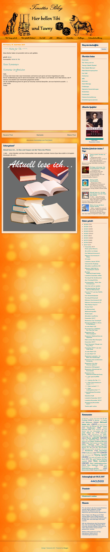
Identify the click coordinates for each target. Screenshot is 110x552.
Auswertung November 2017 (92, 403)
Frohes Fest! (89, 307)
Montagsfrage (99, 446)
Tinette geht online (91, 406)
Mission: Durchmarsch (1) (93, 302)
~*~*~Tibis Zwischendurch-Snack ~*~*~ (93, 383)
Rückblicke (89, 450)
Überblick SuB (89, 395)
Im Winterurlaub (90, 309)
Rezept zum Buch (102, 449)
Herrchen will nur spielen (92, 286)
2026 (86, 224)
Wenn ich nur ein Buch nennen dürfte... (97, 205)
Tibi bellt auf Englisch (95, 457)
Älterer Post (71, 135)
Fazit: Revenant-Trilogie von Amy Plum (93, 344)
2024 (86, 229)
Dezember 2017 (90, 318)
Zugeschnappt (98, 470)
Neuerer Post (8, 135)
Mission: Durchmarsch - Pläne (92, 256)
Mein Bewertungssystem (90, 70)
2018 (86, 242)
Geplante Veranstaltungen (90, 89)
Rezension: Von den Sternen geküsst (91, 364)
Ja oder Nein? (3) (90, 326)
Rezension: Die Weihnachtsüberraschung (93, 373)
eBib (50, 38)
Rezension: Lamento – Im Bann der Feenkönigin (92, 356)
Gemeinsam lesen (100, 436)
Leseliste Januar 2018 (92, 261)
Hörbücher (85, 76)
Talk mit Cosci (86, 455)
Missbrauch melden (89, 496)
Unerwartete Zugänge (91, 263)
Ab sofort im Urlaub (91, 251)
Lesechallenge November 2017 (93, 392)
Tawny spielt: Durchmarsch (94, 180)
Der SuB (42, 38)
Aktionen (59, 38)
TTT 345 (87, 259)
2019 (86, 240)
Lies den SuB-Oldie (88, 439)
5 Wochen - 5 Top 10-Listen (91, 418)
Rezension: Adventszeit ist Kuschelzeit (93, 370)
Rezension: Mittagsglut (92, 367)
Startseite (40, 135)
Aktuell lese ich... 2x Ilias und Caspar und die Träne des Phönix (27, 150)
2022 (86, 233)
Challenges (81, 38)
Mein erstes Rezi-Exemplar (93, 339)
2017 (86, 245)
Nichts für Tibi (15, 59)
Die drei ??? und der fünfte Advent (93, 292)
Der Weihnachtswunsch (92, 253)
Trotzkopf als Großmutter (93, 278)
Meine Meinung (88, 444)
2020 (86, 238)
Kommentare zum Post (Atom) (43, 140)
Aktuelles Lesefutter (91, 316)
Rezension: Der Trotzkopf (93, 320)
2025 (86, 226)
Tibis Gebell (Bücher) (28, 38)
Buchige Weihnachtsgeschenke (92, 272)
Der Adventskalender (91, 295)
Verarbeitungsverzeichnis (90, 100)
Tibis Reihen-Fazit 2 (91, 304)
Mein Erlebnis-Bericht (98, 441)
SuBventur (89, 453)
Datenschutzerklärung (95, 38)
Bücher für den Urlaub (99, 426)
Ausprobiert (85, 426)
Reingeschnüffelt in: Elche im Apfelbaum (93, 323)
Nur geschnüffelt (101, 447)
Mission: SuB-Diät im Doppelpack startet (92, 269)
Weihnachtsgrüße (90, 311)
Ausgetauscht (101, 424)
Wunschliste (86, 470)
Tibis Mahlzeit (92, 465)
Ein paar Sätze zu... (94, 431)
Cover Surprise (96, 429)
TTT (98, 452)
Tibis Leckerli (100, 461)
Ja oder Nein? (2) (90, 351)
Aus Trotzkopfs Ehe (91, 280)
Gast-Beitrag (95, 434)
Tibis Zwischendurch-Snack (94, 467)
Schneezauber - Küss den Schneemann (93, 283)
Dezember (88, 246)
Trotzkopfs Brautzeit (91, 298)
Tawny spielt (100, 455)
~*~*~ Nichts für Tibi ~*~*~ (93, 380)
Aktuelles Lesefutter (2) (92, 266)
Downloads (85, 94)
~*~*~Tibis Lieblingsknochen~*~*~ (92, 389)
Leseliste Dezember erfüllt (93, 275)
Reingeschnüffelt (89, 449)
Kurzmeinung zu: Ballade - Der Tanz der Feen (93, 329)
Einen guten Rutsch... (91, 248)
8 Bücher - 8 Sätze (100, 420)
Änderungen (88, 313)
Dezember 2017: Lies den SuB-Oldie (93, 348)
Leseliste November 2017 (93, 400)
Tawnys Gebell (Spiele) (89, 65)
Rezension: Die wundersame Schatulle (93, 360)
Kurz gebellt (93, 438)
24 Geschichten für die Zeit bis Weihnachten (92, 289)
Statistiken (69, 38)
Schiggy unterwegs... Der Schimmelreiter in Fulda (97, 167)
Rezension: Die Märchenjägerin (90, 333)
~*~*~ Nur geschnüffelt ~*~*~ (92, 377)
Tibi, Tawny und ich (11, 38)
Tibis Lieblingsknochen (98, 463)
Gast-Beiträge (86, 84)
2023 (86, 231)
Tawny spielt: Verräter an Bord (97, 155)
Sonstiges (103, 450)
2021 (86, 235)
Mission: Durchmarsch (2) (93, 300)
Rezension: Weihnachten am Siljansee (93, 336)
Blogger (66, 548)
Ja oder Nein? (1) (90, 353)
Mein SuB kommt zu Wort (94, 443)
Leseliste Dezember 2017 (93, 398)
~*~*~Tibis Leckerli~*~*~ (92, 386)
